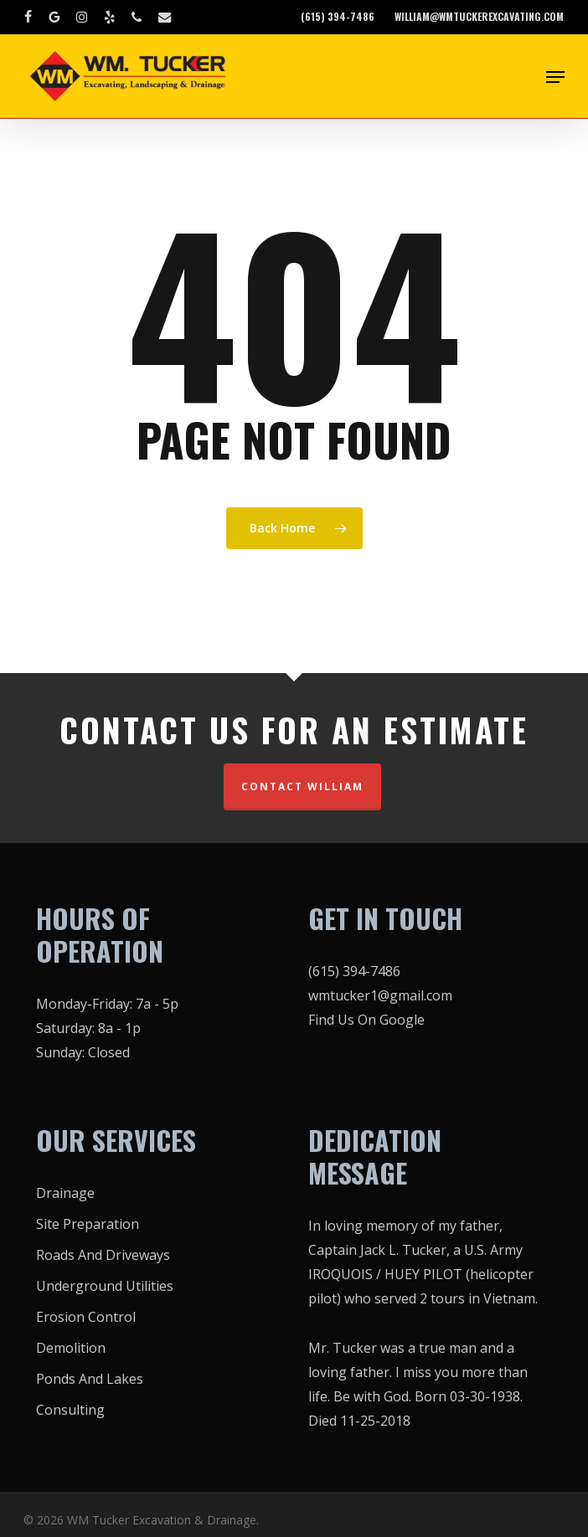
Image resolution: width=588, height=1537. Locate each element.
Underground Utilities (104, 1286)
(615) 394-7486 (354, 971)
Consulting (70, 1410)
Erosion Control (86, 1317)
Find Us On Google (366, 1019)
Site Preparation (87, 1224)
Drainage (65, 1193)
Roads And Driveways (103, 1255)
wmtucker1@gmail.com (380, 995)
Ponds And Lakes (89, 1379)
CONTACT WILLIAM (302, 786)
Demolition (71, 1348)
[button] (555, 77)
